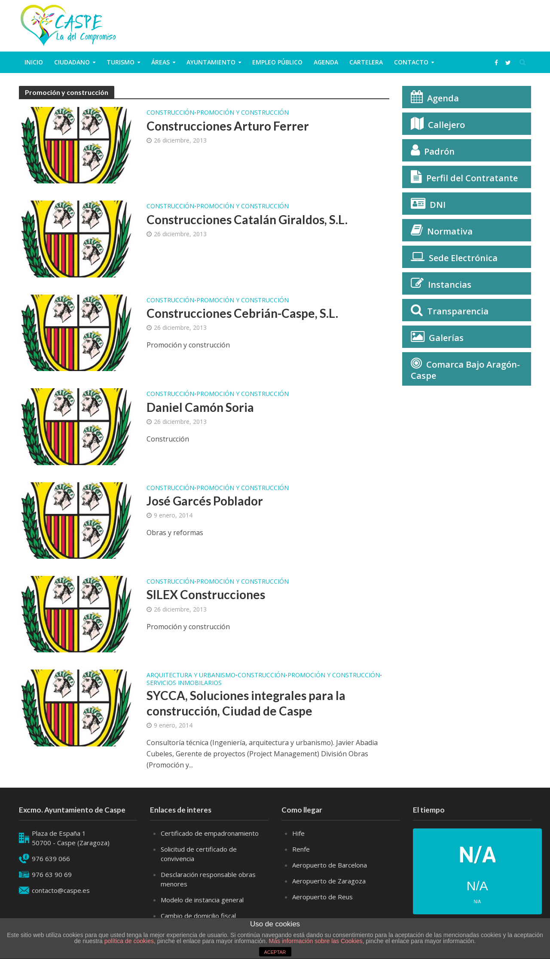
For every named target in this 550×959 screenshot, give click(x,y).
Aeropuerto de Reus (322, 896)
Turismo (120, 62)
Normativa (450, 231)
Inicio (33, 62)
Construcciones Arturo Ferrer (228, 126)
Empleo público (277, 62)
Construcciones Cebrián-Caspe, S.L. (242, 313)
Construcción (170, 113)
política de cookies (129, 941)
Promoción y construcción (242, 113)
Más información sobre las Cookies (315, 941)
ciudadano (72, 62)
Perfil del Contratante (472, 178)
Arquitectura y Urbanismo (191, 675)
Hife (298, 833)
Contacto (411, 62)
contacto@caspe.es (61, 890)
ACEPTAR (275, 952)
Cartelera (366, 62)
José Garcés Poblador (205, 500)
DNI (438, 204)
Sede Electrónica (463, 258)
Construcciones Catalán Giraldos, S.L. (247, 219)
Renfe (301, 849)
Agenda (326, 62)
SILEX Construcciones (206, 594)
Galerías (446, 338)
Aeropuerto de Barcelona (329, 865)
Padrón (439, 151)
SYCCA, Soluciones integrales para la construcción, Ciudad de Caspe (246, 703)
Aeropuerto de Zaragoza (329, 881)
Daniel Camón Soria (200, 407)
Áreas (160, 62)
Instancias (449, 284)
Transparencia (458, 311)
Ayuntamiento (210, 62)
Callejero (446, 125)
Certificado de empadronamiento (210, 833)
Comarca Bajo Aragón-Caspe (465, 370)
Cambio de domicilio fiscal (198, 915)
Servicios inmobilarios (184, 683)
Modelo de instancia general (202, 899)
